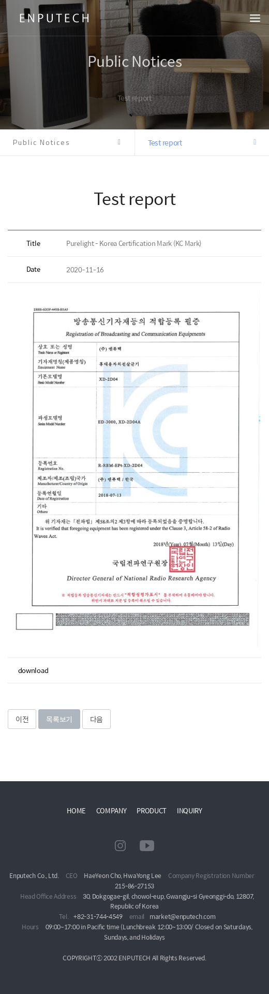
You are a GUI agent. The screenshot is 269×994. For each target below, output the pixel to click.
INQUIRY (189, 810)
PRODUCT (152, 810)
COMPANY (111, 810)
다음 (96, 719)
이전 (22, 719)
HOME (76, 810)
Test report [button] (165, 142)
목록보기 (59, 719)
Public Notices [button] (41, 142)
